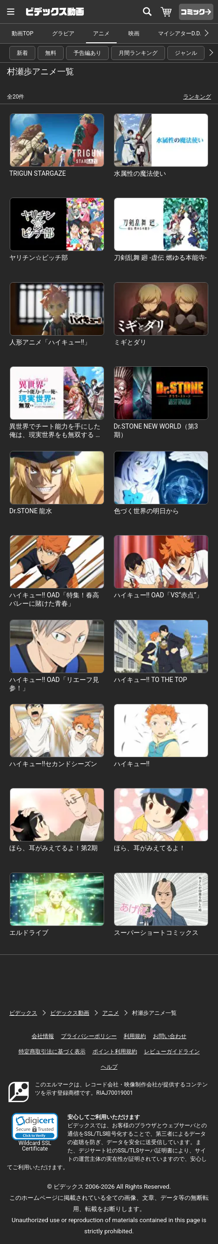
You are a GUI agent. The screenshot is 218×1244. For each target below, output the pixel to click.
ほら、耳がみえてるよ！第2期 (53, 848)
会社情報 (43, 1036)
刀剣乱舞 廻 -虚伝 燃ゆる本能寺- (160, 257)
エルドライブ (28, 932)
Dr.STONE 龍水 (30, 511)
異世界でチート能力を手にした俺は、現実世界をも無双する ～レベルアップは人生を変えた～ (55, 435)
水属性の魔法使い (140, 173)
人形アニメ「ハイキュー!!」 (50, 342)
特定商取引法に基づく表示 (52, 1051)
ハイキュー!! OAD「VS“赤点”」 (158, 595)
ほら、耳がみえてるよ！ (149, 848)
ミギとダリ (130, 342)
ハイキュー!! (132, 764)
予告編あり (87, 53)
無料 (50, 53)
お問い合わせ (169, 1036)
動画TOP (22, 33)
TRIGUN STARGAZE (37, 173)
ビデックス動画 (69, 1013)
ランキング (197, 96)
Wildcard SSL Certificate (35, 1146)
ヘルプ (109, 1067)
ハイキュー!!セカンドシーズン (53, 764)
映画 (133, 33)
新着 (22, 53)
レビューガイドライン (172, 1051)
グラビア (63, 33)
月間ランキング (138, 53)
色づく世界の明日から (146, 511)
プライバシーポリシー (89, 1036)
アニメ (101, 33)
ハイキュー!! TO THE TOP (150, 679)
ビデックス (23, 1013)
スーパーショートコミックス (156, 932)
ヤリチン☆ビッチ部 (38, 257)
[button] (35, 1126)
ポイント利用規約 (114, 1051)
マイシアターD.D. (179, 33)
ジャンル (186, 53)
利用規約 (135, 1036)
